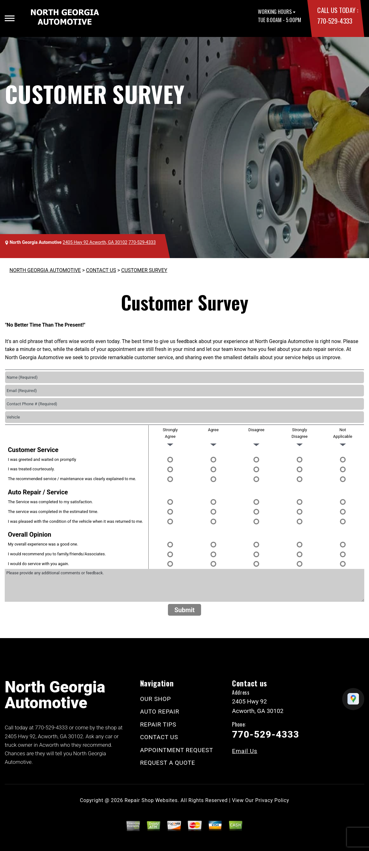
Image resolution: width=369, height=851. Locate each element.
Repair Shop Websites (151, 800)
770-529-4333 (334, 21)
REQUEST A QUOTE (167, 762)
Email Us (244, 751)
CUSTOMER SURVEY (144, 270)
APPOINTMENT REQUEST (176, 750)
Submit (184, 610)
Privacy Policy (272, 800)
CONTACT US (101, 270)
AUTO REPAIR (159, 711)
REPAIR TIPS (158, 724)
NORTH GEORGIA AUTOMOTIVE (45, 270)
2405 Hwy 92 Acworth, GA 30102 (95, 242)
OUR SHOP (155, 699)
